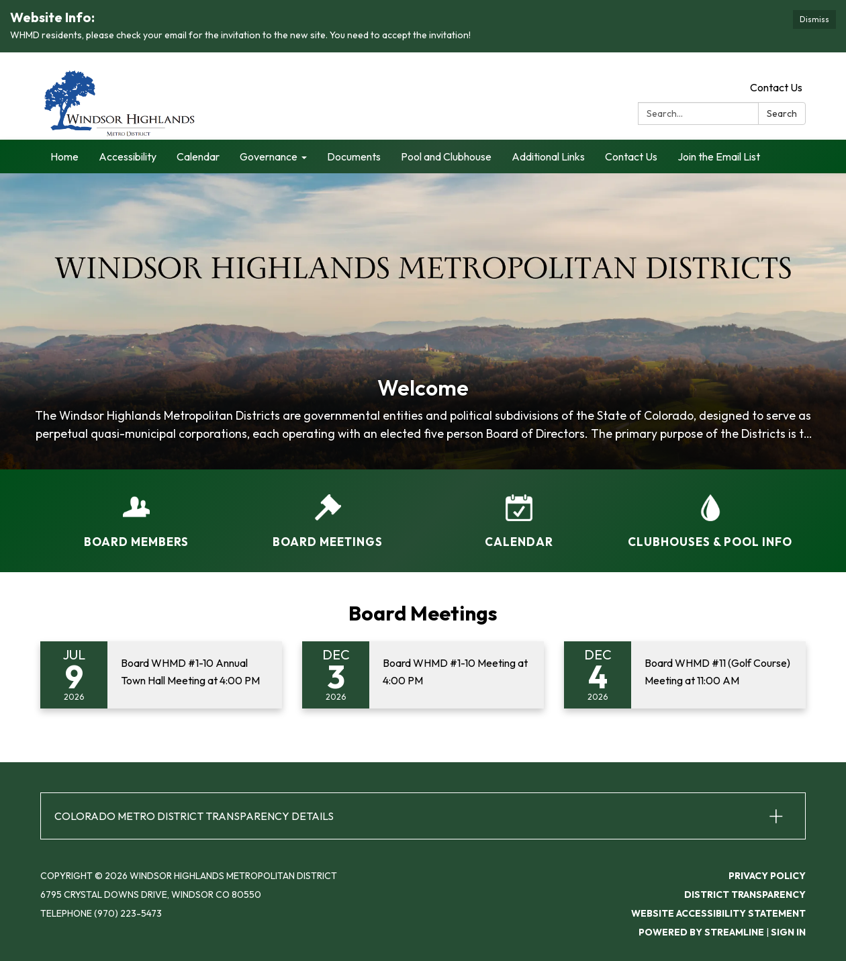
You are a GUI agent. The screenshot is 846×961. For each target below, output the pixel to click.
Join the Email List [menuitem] (718, 156)
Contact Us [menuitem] (631, 156)
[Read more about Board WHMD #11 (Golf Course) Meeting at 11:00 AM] (685, 674)
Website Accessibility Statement (718, 913)
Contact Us (776, 87)
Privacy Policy (767, 876)
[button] (423, 816)
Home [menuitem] (64, 156)
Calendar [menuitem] (198, 156)
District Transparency (745, 894)
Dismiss (814, 19)
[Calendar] (518, 512)
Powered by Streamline (701, 932)
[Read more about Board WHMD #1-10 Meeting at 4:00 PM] (423, 674)
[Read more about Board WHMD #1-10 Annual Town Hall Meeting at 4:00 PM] (161, 674)
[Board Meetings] (327, 512)
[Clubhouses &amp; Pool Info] (710, 512)
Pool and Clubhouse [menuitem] (446, 156)
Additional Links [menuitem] (548, 156)
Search (782, 113)
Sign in (788, 932)
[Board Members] (136, 512)
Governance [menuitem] (268, 156)
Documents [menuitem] (354, 156)
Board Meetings (423, 613)
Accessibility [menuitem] (127, 156)
